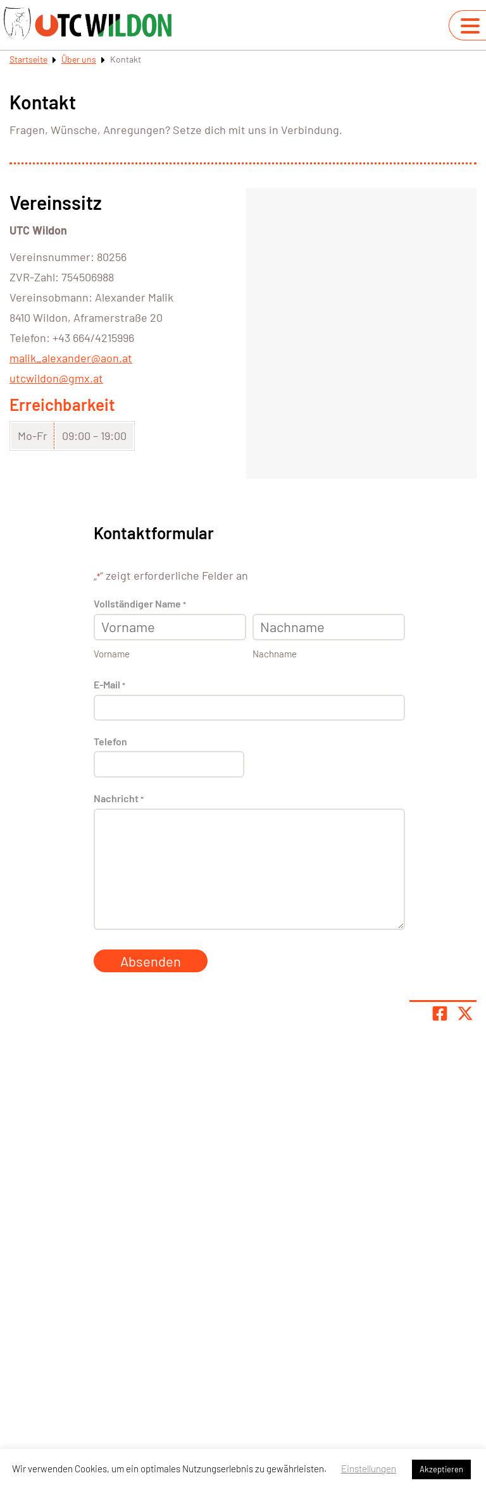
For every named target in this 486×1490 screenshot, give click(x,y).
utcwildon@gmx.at (56, 378)
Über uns (78, 59)
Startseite (28, 59)
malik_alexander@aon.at (70, 358)
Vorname (112, 653)
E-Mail (109, 685)
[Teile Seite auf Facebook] (439, 1013)
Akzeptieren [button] (441, 1469)
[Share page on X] (465, 1013)
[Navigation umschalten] (470, 26)
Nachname (274, 653)
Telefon (110, 741)
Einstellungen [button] (368, 1468)
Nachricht (119, 798)
